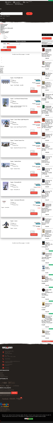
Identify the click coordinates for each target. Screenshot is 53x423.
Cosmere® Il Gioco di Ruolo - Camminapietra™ (47, 182)
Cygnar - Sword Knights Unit (16, 77)
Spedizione (2, 374)
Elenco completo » (46, 341)
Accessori (2, 30)
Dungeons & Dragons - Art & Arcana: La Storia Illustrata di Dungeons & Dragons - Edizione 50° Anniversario (47, 123)
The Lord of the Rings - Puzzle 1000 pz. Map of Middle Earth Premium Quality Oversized (47, 319)
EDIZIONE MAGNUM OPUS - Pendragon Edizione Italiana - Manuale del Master (47, 208)
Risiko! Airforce (47, 268)
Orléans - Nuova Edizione (47, 333)
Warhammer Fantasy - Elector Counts (47, 305)
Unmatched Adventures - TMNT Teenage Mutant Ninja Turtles (47, 256)
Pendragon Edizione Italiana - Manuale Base (46, 64)
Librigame (2, 26)
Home (1, 23)
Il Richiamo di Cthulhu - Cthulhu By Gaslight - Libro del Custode (47, 97)
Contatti (1, 372)
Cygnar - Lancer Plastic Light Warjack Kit (19, 119)
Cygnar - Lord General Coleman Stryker (19, 98)
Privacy (48, 416)
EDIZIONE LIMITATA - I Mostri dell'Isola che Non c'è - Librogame (47, 233)
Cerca (4, 43)
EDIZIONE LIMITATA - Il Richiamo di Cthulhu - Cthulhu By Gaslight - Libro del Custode (47, 110)
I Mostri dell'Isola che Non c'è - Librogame (47, 245)
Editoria (2, 27)
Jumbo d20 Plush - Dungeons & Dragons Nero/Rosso (47, 292)
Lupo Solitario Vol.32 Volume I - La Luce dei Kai (47, 147)
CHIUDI (26, 420)
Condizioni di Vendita (4, 376)
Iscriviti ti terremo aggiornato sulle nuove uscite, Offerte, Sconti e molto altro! (8, 395)
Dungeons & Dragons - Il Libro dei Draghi (47, 136)
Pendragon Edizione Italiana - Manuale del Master (46, 221)
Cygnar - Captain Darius (15, 161)
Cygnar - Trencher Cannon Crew (17, 140)
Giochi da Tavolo (4, 24)
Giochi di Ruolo (3, 25)
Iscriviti (14, 392)
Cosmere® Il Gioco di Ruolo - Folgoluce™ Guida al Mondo (47, 171)
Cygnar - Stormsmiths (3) (15, 182)
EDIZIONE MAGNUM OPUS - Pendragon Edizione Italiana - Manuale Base (47, 53)
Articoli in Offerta (4, 32)
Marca (4, 47)
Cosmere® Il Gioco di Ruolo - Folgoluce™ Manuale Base (47, 159)
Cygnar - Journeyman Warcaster (17, 200)
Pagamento (2, 375)
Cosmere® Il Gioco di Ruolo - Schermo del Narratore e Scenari (47, 195)
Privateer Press (15, 82)
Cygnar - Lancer (13, 220)
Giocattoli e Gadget (4, 31)
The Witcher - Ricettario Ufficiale (49, 75)
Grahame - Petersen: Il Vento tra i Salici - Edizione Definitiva (46, 85)
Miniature (2, 29)
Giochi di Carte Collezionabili (6, 28)
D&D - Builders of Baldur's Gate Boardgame (47, 279)
